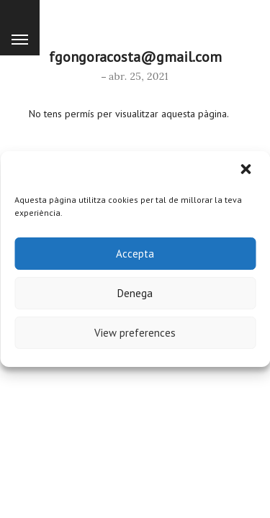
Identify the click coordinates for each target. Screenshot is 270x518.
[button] (247, 170)
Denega (135, 293)
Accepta (135, 253)
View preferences (135, 333)
